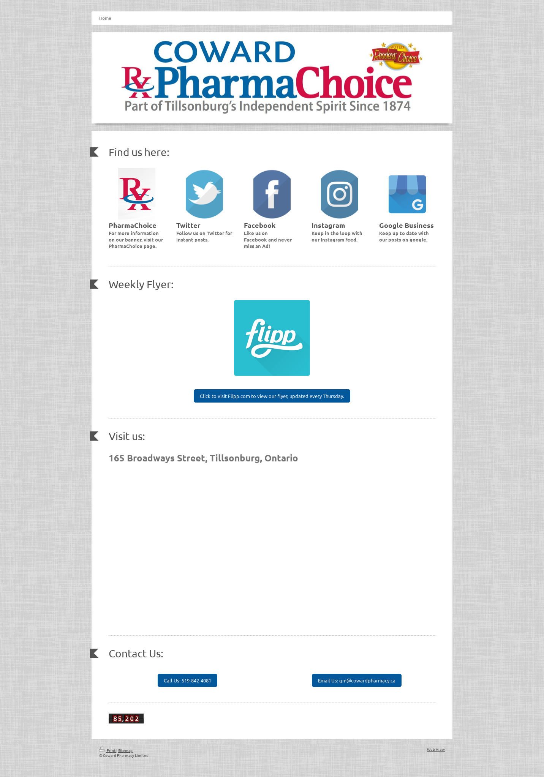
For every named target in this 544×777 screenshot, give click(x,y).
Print (107, 750)
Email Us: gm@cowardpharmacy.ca (356, 680)
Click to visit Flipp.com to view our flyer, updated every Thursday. (272, 396)
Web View (436, 749)
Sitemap (125, 750)
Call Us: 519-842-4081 (187, 680)
